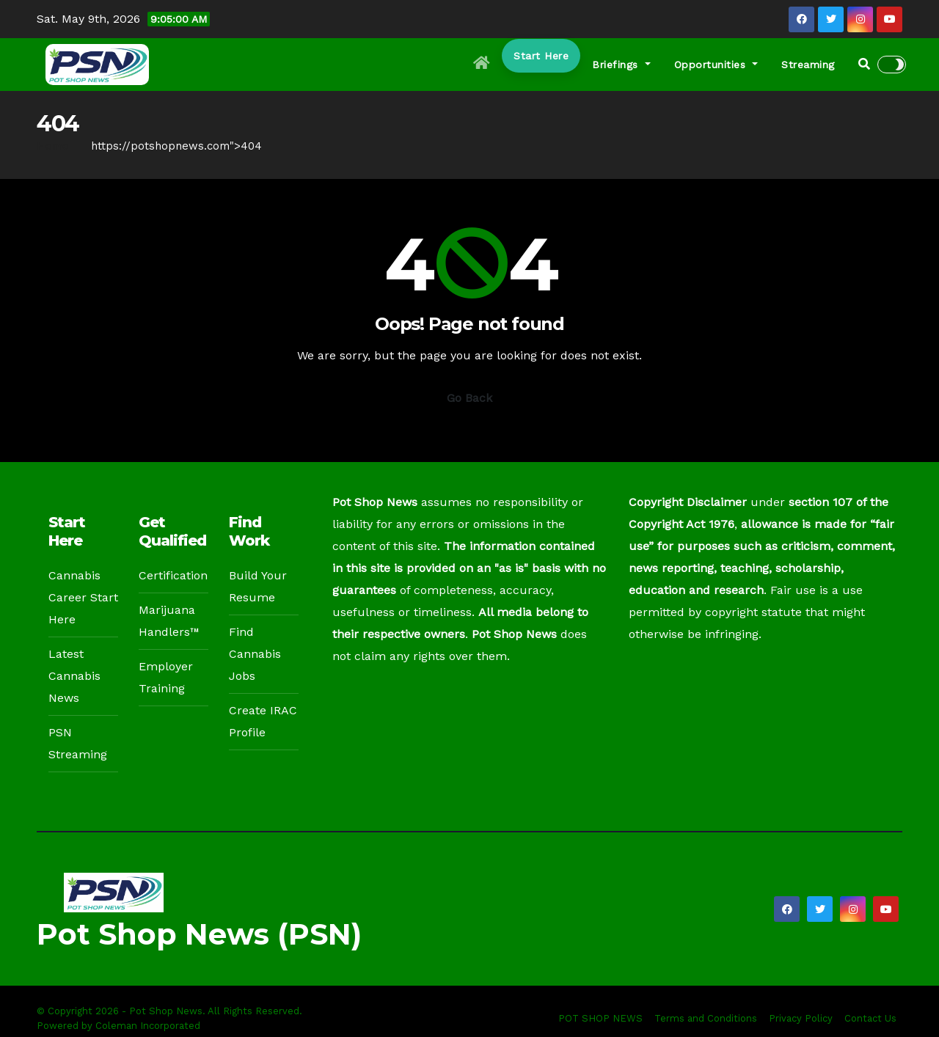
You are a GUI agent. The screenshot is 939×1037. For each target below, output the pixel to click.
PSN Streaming (77, 743)
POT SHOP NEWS (600, 1018)
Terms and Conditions (705, 1018)
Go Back (469, 398)
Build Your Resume (258, 586)
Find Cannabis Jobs (255, 654)
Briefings (621, 64)
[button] (864, 64)
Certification (173, 575)
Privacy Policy (801, 1018)
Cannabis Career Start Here (83, 597)
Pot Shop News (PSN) (199, 934)
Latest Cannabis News (74, 676)
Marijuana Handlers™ (169, 621)
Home (53, 146)
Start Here (541, 56)
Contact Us (870, 1018)
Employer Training (166, 677)
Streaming (808, 64)
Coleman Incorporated (147, 1025)
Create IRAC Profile (263, 721)
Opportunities (716, 64)
